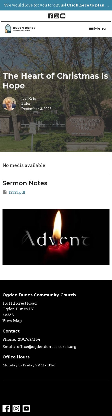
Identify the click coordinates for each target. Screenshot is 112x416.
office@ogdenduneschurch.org (46, 346)
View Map (12, 321)
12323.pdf (14, 192)
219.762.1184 (29, 339)
